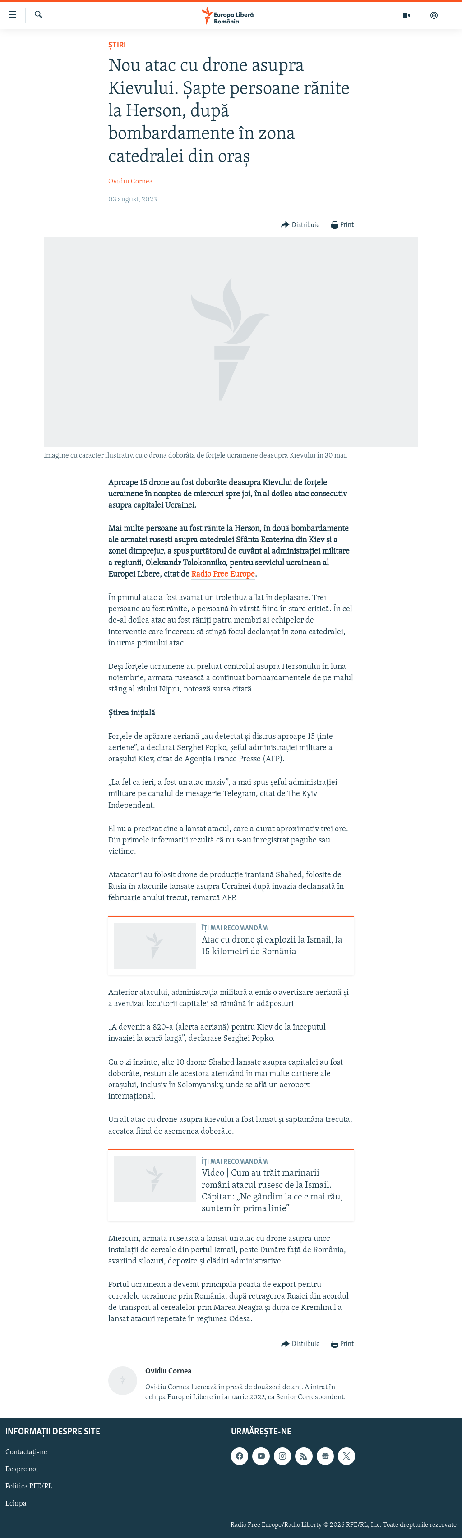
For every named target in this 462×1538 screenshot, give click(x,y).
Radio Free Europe (223, 574)
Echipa (16, 1503)
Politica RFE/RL (28, 1486)
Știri (117, 45)
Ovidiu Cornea (130, 181)
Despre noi (21, 1469)
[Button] (300, 225)
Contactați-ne (26, 1452)
